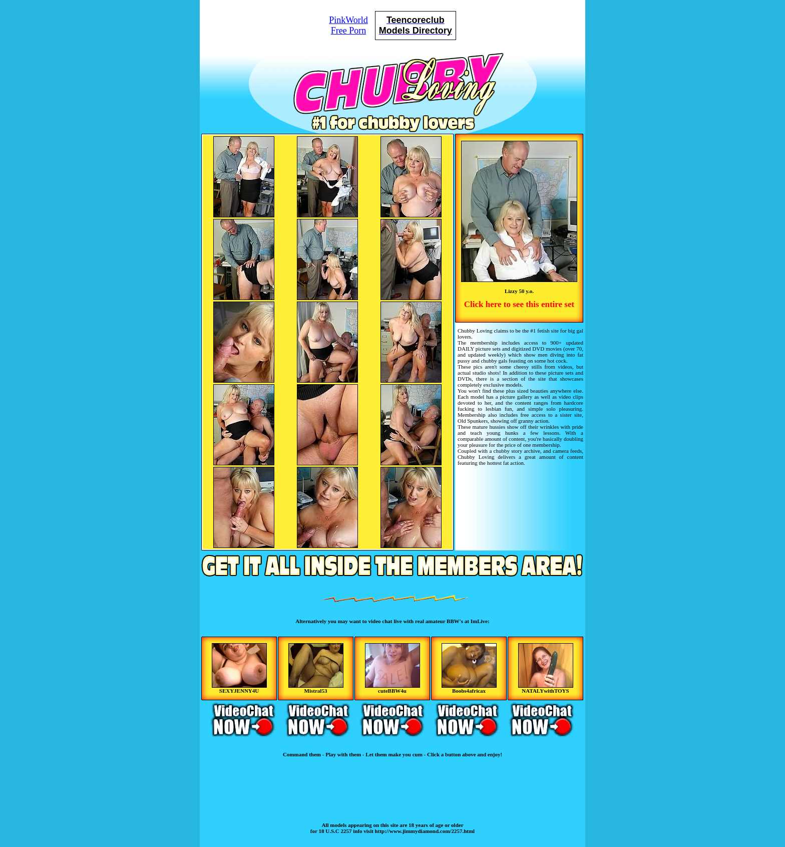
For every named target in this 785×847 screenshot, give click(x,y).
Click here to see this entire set (519, 304)
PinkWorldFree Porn (348, 25)
